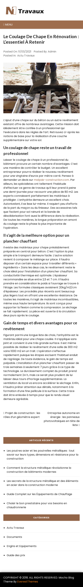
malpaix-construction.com (51, 180)
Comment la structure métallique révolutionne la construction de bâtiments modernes (39, 470)
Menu (8, 24)
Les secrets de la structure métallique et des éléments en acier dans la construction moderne (42, 483)
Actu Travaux (26, 55)
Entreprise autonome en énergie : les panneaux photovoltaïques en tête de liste (62, 419)
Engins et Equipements (21, 546)
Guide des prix (16, 555)
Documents (14, 537)
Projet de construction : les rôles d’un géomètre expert (21, 415)
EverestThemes (27, 582)
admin (52, 51)
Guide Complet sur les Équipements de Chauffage (39, 494)
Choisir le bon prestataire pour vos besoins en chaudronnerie (37, 505)
